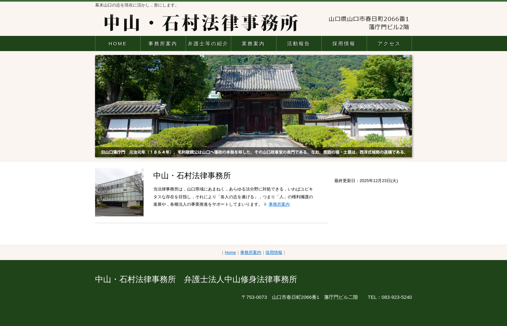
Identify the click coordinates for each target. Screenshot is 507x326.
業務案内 (253, 43)
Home (230, 252)
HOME (118, 43)
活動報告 (298, 43)
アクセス (389, 43)
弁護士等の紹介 (208, 43)
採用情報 (344, 43)
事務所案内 (163, 43)
